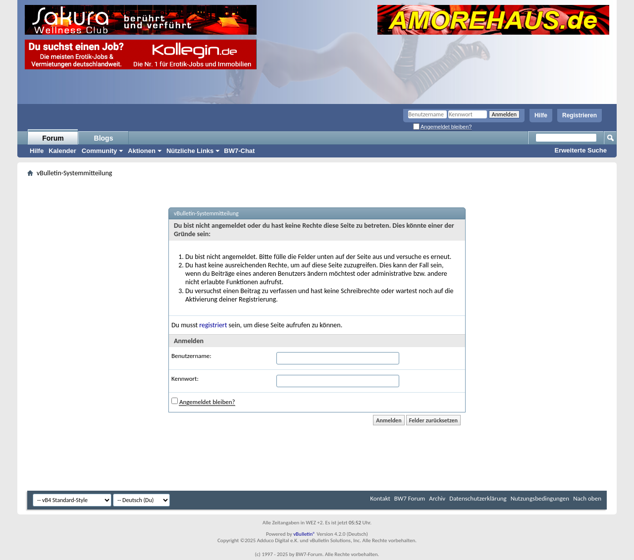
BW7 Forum (409, 498)
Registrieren (579, 115)
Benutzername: (191, 355)
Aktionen (142, 150)
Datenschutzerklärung (478, 498)
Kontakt (380, 498)
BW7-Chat (239, 150)
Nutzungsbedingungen (540, 498)
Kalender (62, 150)
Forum (53, 138)
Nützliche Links (189, 150)
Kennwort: (185, 378)
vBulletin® (304, 534)
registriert (213, 325)
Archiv (437, 498)
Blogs (103, 138)
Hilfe (540, 115)
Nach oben (587, 498)
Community (99, 150)
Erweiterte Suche (581, 150)
